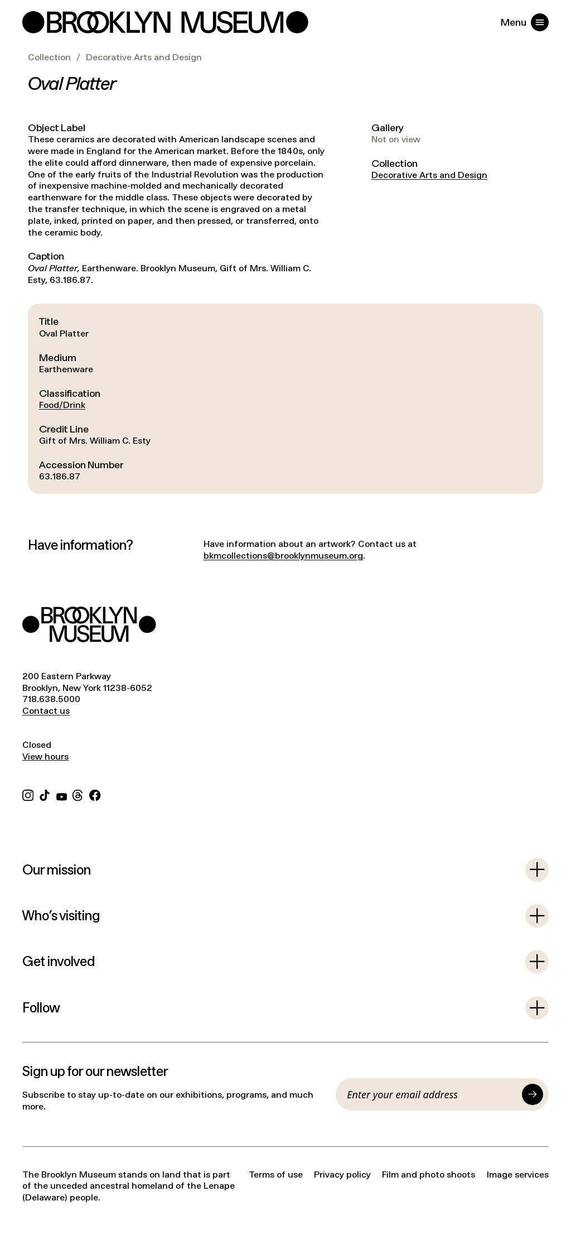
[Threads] (78, 794)
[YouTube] (61, 794)
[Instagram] (27, 794)
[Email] (431, 1094)
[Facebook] (94, 794)
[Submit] (532, 1094)
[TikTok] (44, 794)
